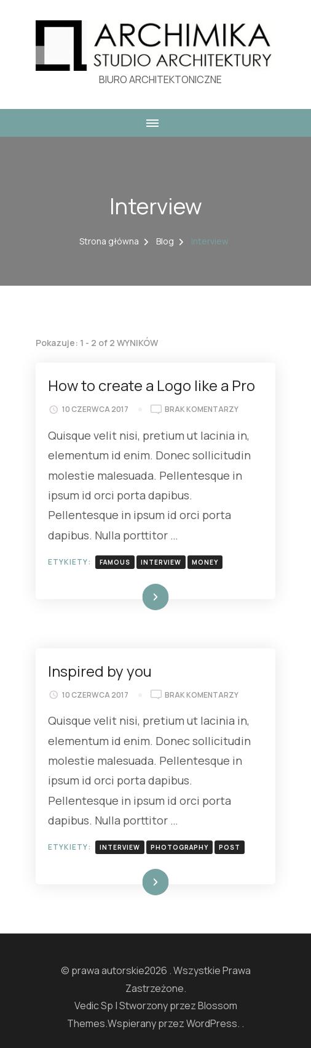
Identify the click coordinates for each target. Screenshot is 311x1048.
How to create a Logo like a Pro (151, 385)
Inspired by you (100, 671)
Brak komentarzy (201, 409)
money (205, 562)
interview (161, 562)
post (229, 847)
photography (179, 847)
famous (115, 562)
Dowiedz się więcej (127, 597)
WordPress (211, 1023)
